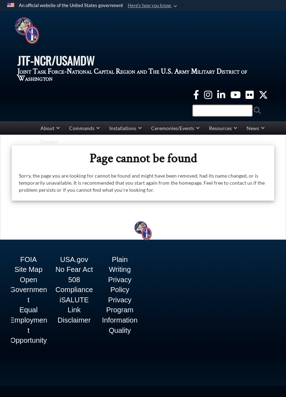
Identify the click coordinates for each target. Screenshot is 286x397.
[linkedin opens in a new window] (221, 97)
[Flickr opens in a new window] (250, 97)
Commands (84, 132)
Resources (223, 132)
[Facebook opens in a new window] (196, 97)
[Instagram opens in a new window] (208, 97)
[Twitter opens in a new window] (263, 97)
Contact (49, 145)
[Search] (222, 114)
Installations (125, 132)
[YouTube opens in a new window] (235, 97)
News (256, 132)
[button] (153, 5)
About (50, 132)
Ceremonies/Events (175, 132)
